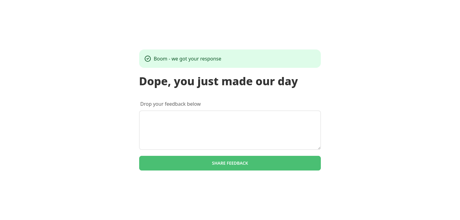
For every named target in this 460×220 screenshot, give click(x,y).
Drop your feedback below (170, 104)
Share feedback (230, 163)
